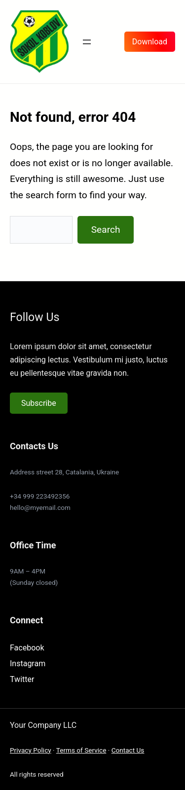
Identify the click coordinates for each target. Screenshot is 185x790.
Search (105, 229)
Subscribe (38, 403)
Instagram (27, 663)
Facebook (27, 647)
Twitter (22, 679)
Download (149, 41)
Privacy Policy (30, 750)
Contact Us (128, 750)
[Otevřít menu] (87, 42)
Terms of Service (81, 750)
